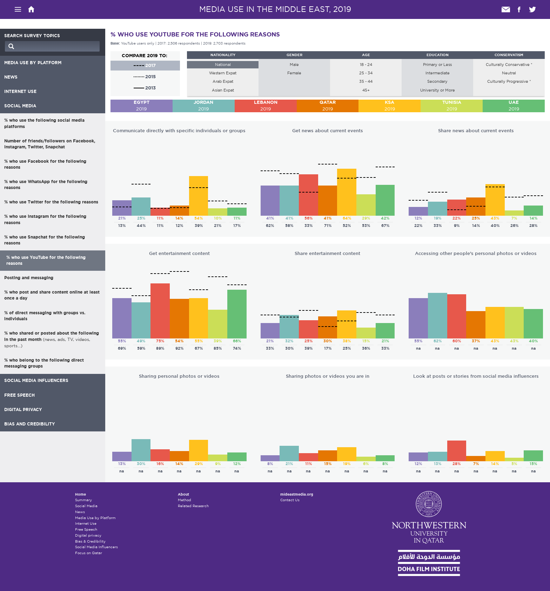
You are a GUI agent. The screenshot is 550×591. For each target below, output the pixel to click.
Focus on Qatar (88, 553)
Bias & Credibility (90, 541)
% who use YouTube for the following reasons (46, 260)
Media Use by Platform (95, 518)
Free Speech (86, 529)
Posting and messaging (28, 278)
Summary (83, 500)
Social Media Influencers (96, 547)
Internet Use (85, 523)
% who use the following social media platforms (44, 123)
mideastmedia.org (296, 494)
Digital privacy (88, 535)
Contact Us (290, 500)
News (80, 512)
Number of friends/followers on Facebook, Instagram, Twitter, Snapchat (49, 144)
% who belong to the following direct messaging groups (44, 363)
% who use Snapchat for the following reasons (44, 240)
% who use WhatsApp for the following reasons (45, 185)
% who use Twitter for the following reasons (51, 202)
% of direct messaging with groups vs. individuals (44, 316)
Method (184, 500)
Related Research (193, 506)
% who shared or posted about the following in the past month (51, 339)
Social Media (86, 506)
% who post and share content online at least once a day (52, 295)
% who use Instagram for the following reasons (45, 219)
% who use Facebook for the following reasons (45, 164)
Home (80, 494)
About (183, 494)
